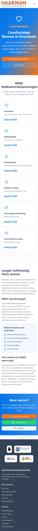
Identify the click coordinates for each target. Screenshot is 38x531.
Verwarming (6, 514)
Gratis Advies (19, 65)
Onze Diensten (7, 495)
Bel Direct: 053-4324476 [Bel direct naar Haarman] (19, 416)
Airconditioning (7, 511)
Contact (4, 498)
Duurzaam (5, 523)
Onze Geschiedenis (9, 492)
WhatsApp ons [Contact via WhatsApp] (19, 422)
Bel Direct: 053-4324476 (19, 59)
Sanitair (4, 517)
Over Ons (5, 488)
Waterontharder (8, 526)
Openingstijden (7, 501)
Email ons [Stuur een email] (19, 428)
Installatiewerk (7, 520)
